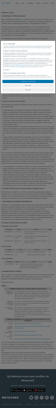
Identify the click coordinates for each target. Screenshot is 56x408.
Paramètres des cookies (16, 66)
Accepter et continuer (28, 81)
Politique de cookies (20, 65)
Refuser (28, 89)
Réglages (28, 85)
